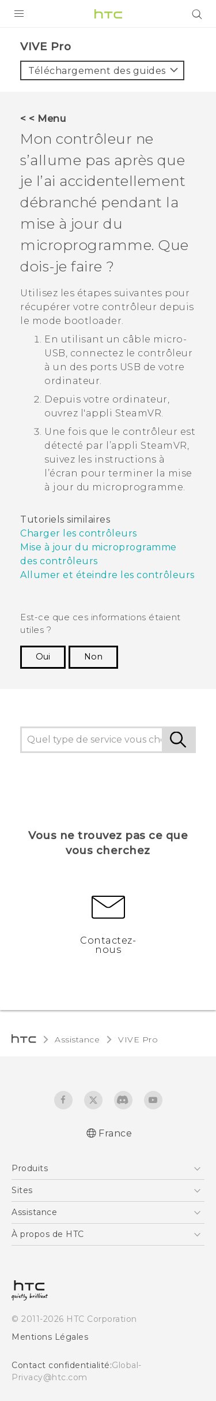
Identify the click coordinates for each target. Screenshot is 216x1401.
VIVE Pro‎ (138, 1039)
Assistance (77, 1039)
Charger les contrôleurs (78, 533)
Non (93, 656)
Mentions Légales (50, 1337)
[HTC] (108, 14)
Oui (43, 656)
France (115, 1133)
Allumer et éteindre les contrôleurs (107, 574)
